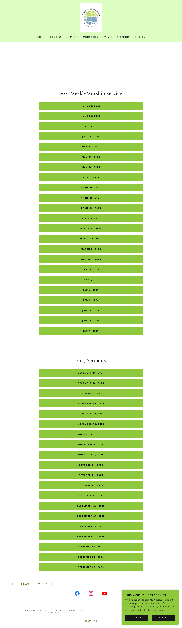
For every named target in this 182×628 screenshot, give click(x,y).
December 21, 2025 (91, 372)
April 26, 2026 (91, 187)
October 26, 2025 (91, 465)
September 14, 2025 (91, 526)
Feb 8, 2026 (91, 290)
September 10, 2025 (91, 536)
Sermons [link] (123, 37)
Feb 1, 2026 (91, 300)
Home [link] (40, 37)
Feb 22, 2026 (91, 269)
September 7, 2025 (91, 567)
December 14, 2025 (91, 383)
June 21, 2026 (91, 116)
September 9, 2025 (91, 546)
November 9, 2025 (91, 434)
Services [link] (72, 37)
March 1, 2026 (91, 259)
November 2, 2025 (91, 444)
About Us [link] (55, 37)
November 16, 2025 (91, 424)
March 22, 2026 (91, 228)
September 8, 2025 (91, 557)
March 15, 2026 (91, 238)
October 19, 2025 (91, 475)
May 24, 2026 (91, 146)
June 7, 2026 (91, 136)
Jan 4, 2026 (91, 330)
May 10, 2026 (91, 167)
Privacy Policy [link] (91, 620)
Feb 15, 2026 (91, 279)
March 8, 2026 (91, 249)
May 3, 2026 (91, 177)
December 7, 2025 (91, 393)
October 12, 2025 (91, 485)
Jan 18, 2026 (91, 310)
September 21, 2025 (91, 516)
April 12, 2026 (91, 208)
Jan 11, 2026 (91, 320)
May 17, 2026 (91, 157)
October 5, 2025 (91, 495)
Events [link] (108, 37)
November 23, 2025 (91, 413)
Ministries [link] (90, 37)
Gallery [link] (140, 37)
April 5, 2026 (91, 218)
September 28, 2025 (91, 505)
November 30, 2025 (91, 403)
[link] (91, 17)
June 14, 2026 (91, 126)
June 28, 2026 (91, 105)
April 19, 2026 (91, 197)
